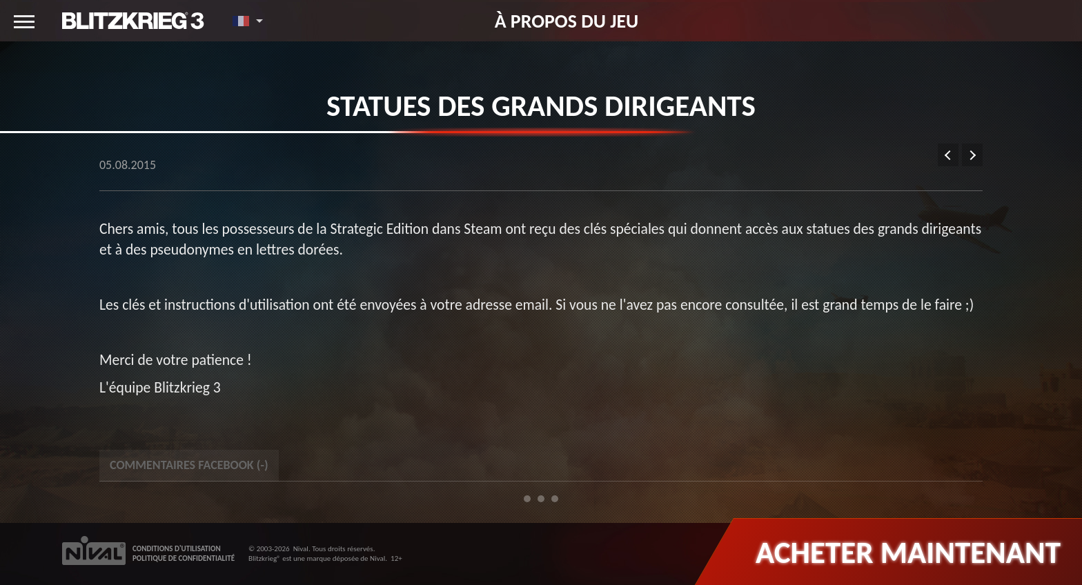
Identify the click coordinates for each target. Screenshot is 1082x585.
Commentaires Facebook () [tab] (189, 465)
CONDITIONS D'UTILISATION (176, 548)
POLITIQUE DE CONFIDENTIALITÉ (183, 558)
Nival (300, 548)
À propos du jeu (567, 20)
